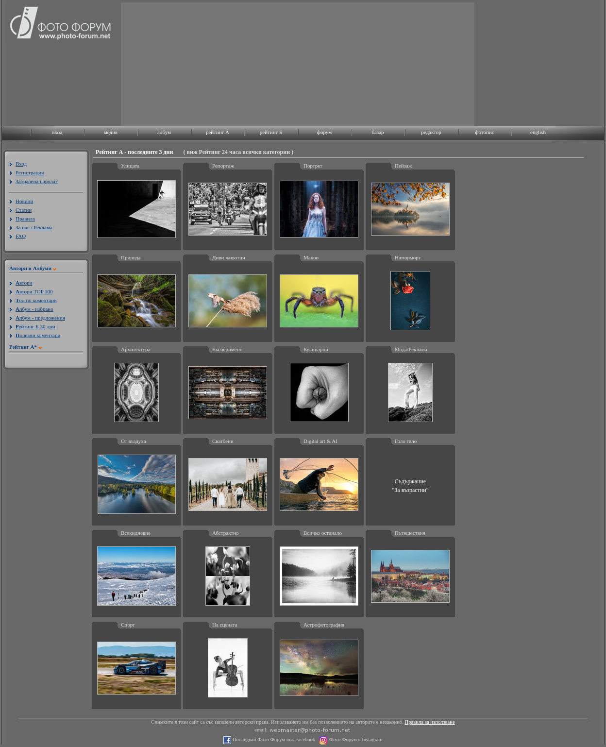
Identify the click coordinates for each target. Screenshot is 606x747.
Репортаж (223, 166)
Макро (311, 257)
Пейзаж (403, 166)
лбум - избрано (34, 309)
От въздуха (133, 441)
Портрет (312, 166)
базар (377, 132)
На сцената (224, 625)
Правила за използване (430, 722)
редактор (431, 132)
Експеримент (227, 349)
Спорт (128, 625)
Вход (21, 164)
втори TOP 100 (34, 291)
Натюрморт (408, 257)
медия (111, 132)
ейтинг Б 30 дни (35, 326)
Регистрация (30, 172)
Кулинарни (315, 349)
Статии (24, 210)
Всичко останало (322, 533)
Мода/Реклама (411, 349)
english (538, 132)
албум (164, 132)
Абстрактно (225, 533)
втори (24, 283)
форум (324, 132)
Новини (24, 201)
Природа (131, 257)
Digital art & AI (320, 441)
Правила (25, 218)
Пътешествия (410, 533)
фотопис (484, 132)
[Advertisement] (196, 63)
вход (57, 132)
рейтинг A (217, 132)
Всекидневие (136, 533)
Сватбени (223, 441)
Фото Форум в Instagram (355, 739)
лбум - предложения (40, 318)
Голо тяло (406, 441)
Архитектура (135, 349)
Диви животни (228, 257)
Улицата (130, 166)
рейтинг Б (271, 132)
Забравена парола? (37, 181)
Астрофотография (323, 625)
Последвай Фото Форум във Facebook (273, 739)
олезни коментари (38, 335)
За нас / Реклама (34, 227)
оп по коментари (36, 300)
